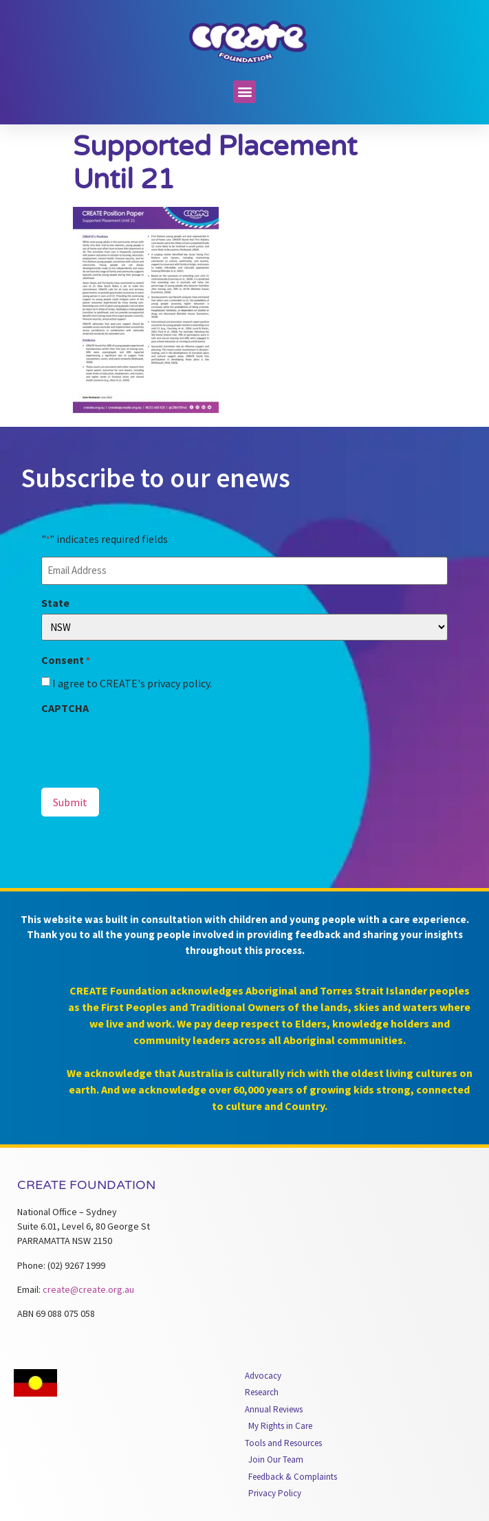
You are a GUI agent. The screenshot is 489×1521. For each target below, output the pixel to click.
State (55, 602)
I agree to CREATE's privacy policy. (132, 683)
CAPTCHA (65, 707)
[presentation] (145, 746)
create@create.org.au (88, 1289)
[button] (244, 91)
